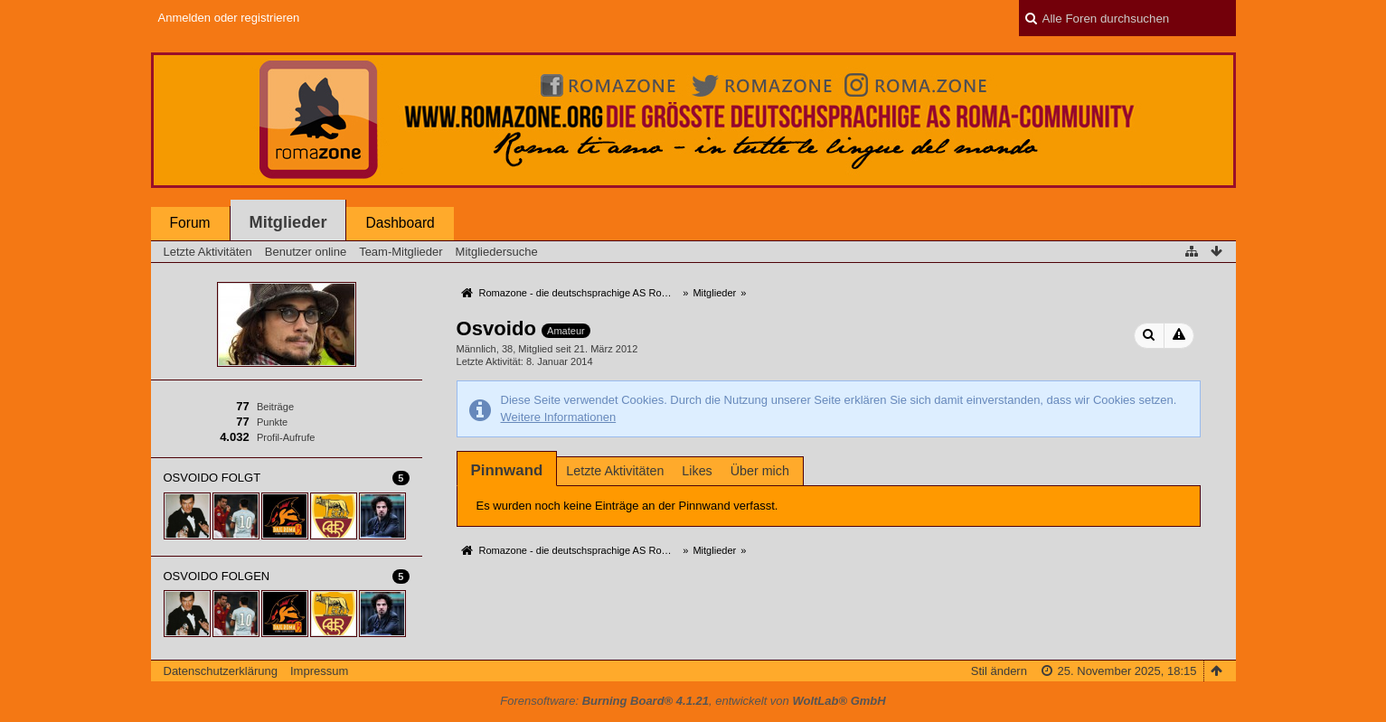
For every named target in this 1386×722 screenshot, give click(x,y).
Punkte (272, 422)
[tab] (507, 470)
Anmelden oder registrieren (229, 17)
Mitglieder (288, 222)
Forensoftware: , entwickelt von (692, 701)
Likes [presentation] (697, 471)
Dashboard (399, 222)
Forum (190, 222)
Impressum (319, 671)
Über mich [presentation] (760, 471)
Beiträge (275, 406)
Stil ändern (999, 671)
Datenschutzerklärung (221, 671)
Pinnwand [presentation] (507, 470)
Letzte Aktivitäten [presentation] (615, 471)
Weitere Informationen (559, 417)
